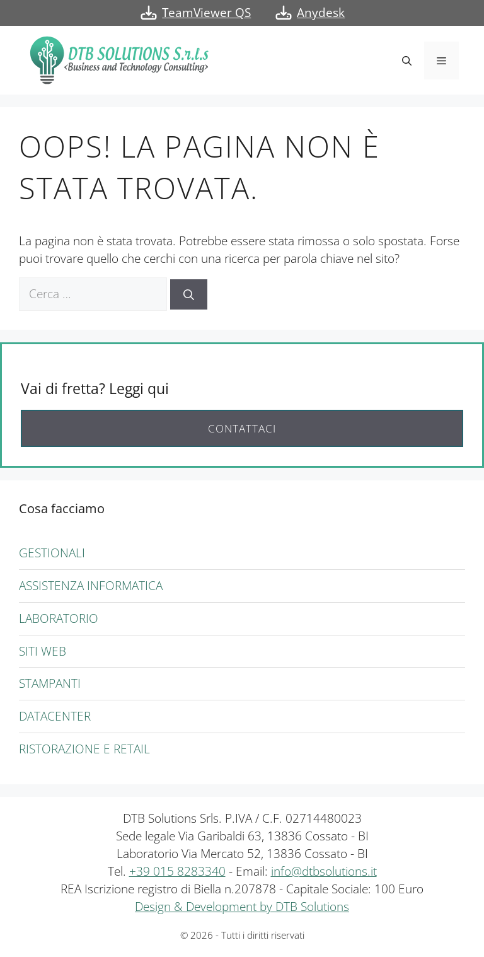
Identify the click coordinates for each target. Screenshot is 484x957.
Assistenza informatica (91, 585)
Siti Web (42, 651)
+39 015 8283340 (177, 871)
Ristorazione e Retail (84, 749)
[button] (406, 60)
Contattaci (242, 428)
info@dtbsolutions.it (324, 871)
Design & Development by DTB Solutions (242, 906)
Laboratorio (58, 618)
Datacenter (55, 716)
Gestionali (52, 552)
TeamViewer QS (206, 12)
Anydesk (321, 12)
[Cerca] (188, 294)
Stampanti (50, 683)
